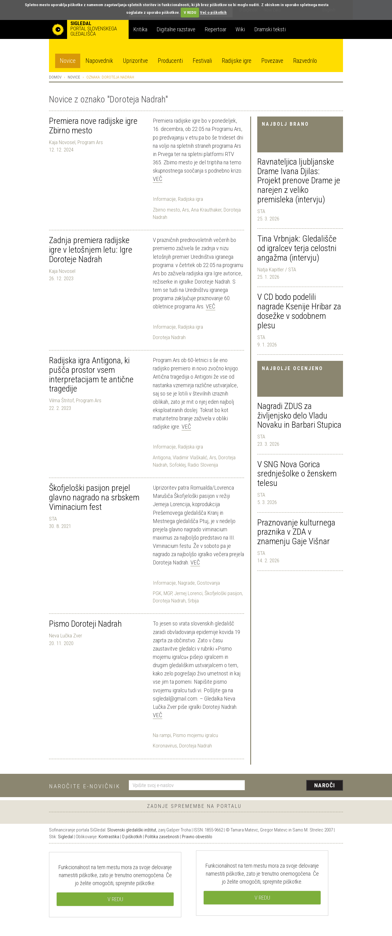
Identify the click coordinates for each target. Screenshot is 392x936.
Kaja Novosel (62, 271)
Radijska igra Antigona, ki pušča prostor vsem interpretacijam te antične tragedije (91, 374)
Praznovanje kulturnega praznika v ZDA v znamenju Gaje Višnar (296, 532)
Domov (55, 77)
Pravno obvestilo (197, 836)
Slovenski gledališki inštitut (131, 830)
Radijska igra (190, 199)
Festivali (202, 60)
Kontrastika (109, 836)
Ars (185, 210)
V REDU (190, 12)
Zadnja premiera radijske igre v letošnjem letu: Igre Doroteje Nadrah (90, 249)
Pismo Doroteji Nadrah (85, 624)
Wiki (240, 29)
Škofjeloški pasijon (223, 593)
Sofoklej (177, 465)
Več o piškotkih (213, 12)
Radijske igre (236, 60)
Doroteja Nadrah (169, 337)
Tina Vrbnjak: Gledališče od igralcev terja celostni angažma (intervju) (297, 248)
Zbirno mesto (166, 210)
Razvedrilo (305, 60)
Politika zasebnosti (162, 836)
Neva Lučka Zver (65, 635)
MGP (168, 593)
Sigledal (65, 836)
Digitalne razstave (175, 29)
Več (157, 178)
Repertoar (215, 29)
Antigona (162, 457)
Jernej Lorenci (188, 593)
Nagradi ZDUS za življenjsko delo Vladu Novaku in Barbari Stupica (299, 415)
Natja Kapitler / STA (276, 269)
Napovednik (99, 60)
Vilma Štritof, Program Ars (75, 400)
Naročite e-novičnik (84, 786)
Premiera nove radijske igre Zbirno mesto (93, 126)
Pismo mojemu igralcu (195, 735)
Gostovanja (208, 583)
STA (261, 211)
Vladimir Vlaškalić (190, 457)
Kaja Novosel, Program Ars (76, 142)
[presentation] (297, 786)
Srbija (193, 601)
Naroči (324, 785)
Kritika (140, 29)
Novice (68, 60)
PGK (157, 593)
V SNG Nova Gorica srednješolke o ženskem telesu (297, 473)
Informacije (164, 199)
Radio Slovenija (203, 465)
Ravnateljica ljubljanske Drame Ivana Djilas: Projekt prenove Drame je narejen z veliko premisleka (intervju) (298, 180)
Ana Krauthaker (206, 210)
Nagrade (186, 583)
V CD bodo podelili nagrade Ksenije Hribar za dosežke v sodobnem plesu (299, 311)
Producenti (170, 60)
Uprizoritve (135, 60)
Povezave (272, 60)
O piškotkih (132, 836)
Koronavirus (165, 746)
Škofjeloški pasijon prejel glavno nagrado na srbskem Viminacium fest (94, 497)
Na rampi (162, 735)
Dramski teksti (270, 29)
